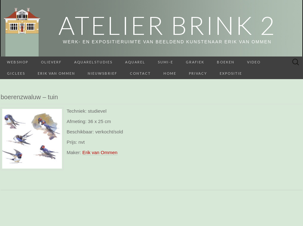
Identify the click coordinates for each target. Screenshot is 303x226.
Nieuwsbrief (102, 73)
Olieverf (51, 62)
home (169, 73)
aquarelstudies (93, 62)
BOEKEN (225, 62)
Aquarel (135, 62)
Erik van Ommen (56, 73)
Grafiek (195, 62)
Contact (140, 73)
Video (254, 62)
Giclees (16, 73)
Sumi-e (165, 62)
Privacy (198, 73)
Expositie (231, 73)
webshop (17, 62)
